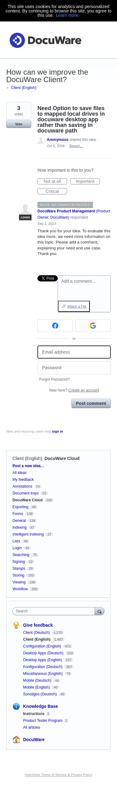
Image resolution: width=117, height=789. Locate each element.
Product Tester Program (43, 720)
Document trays (25, 493)
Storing (18, 575)
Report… (76, 146)
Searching (20, 555)
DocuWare (34, 739)
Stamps (18, 568)
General (19, 520)
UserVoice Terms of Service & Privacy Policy (58, 775)
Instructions (34, 714)
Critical (56, 191)
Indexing (19, 527)
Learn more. (67, 15)
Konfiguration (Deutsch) (43, 667)
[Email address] (74, 352)
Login (17, 548)
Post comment (91, 403)
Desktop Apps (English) (43, 660)
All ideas (19, 473)
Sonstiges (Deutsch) (40, 694)
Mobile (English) (37, 687)
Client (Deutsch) (37, 632)
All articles (31, 727)
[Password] (74, 367)
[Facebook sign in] (55, 325)
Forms (17, 514)
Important (88, 181)
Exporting (20, 507)
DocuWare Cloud (62, 458)
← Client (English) (21, 88)
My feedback (23, 479)
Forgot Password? (54, 379)
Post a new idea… (28, 466)
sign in (57, 431)
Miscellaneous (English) (43, 673)
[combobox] (55, 611)
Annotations (22, 486)
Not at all (55, 181)
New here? (74, 390)
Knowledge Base (40, 706)
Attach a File (76, 306)
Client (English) (27, 458)
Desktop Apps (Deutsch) (44, 653)
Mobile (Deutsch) (37, 680)
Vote (18, 124)
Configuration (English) (42, 646)
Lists (16, 541)
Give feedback (38, 625)
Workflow (20, 589)
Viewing (19, 582)
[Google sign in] (93, 325)
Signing (18, 561)
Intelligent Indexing (28, 534)
